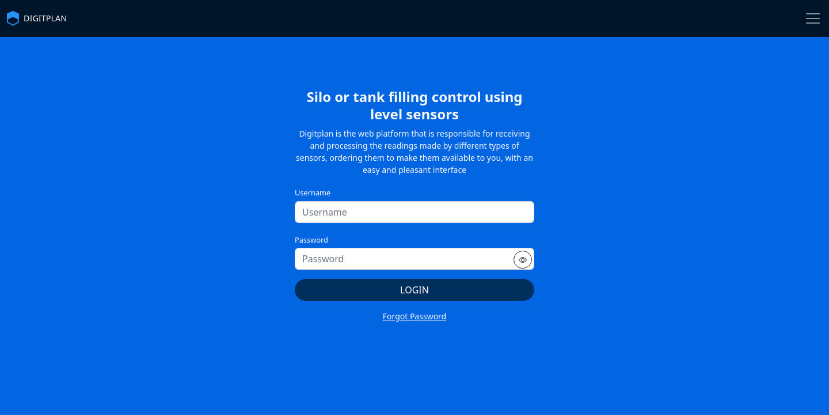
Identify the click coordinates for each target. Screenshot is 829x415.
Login (414, 290)
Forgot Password (414, 316)
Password (311, 240)
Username (312, 192)
